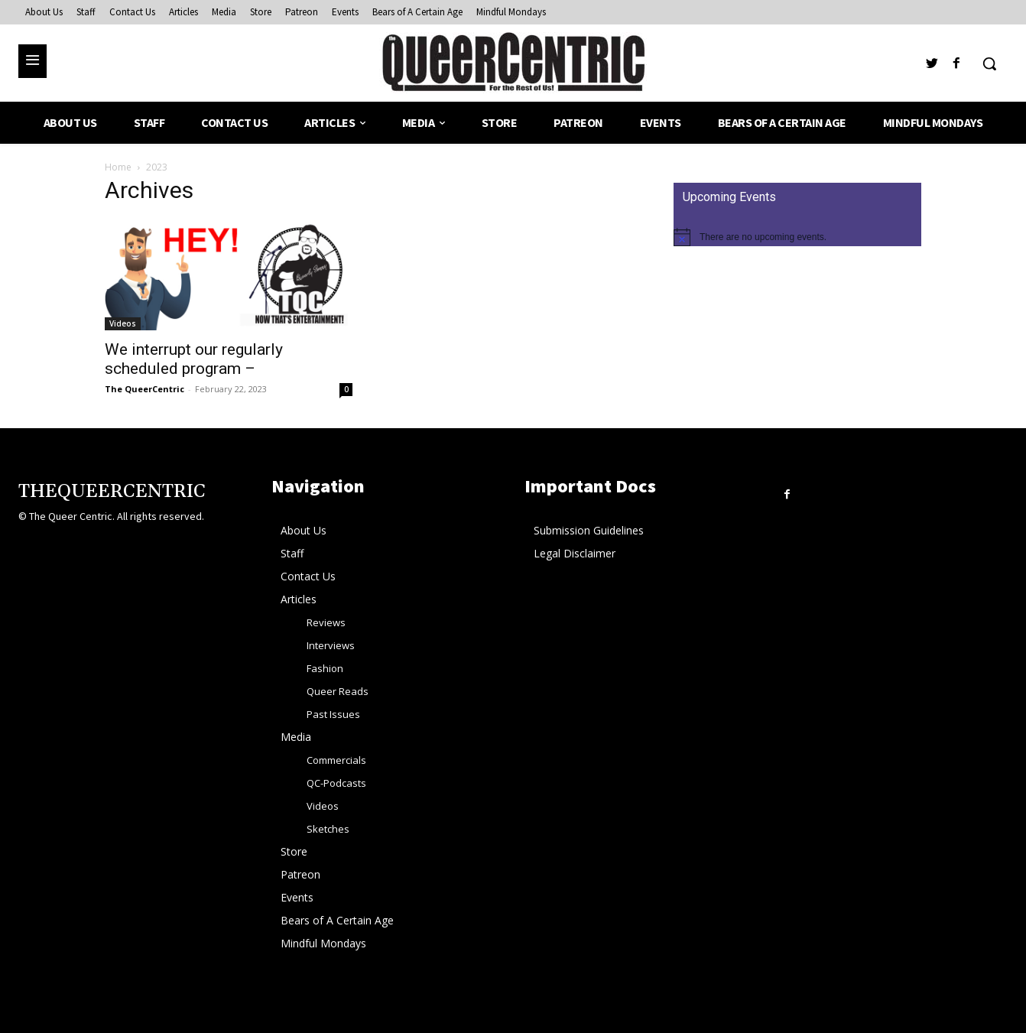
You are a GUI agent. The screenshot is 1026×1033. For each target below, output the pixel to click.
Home (118, 167)
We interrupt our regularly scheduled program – (194, 359)
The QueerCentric (144, 389)
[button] (989, 63)
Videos (122, 323)
